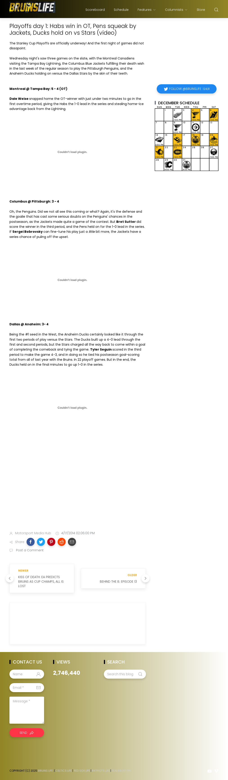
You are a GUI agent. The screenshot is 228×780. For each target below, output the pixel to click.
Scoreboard (95, 9)
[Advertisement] (77, 492)
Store (201, 9)
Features (147, 9)
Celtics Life (64, 771)
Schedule (121, 9)
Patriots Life (101, 771)
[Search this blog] (125, 674)
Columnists (176, 9)
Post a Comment (29, 550)
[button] (31, 542)
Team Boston (121, 771)
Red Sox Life (82, 771)
